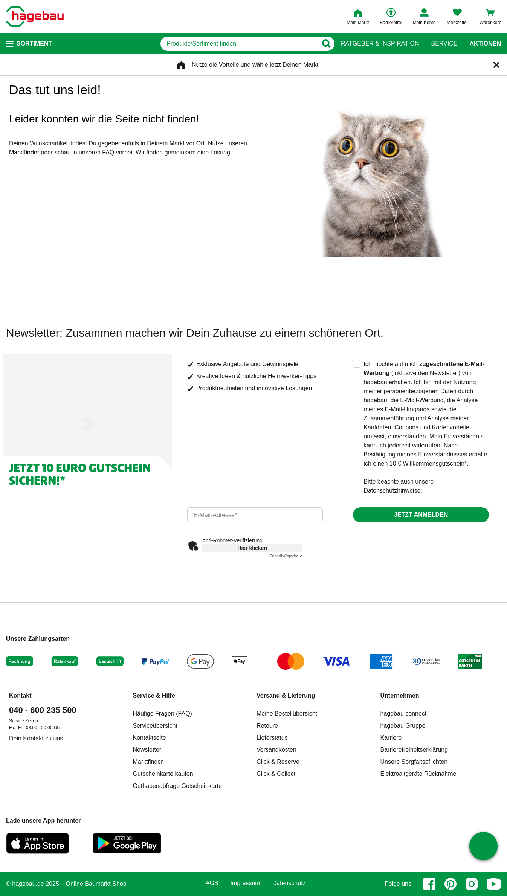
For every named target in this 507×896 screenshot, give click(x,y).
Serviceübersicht (155, 725)
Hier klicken (252, 548)
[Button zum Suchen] (326, 44)
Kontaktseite (149, 737)
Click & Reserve (278, 762)
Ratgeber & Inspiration (380, 44)
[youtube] (494, 884)
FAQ (108, 152)
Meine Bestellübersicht (287, 713)
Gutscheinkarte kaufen (163, 774)
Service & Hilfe (154, 695)
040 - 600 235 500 (42, 710)
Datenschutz (289, 883)
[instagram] (472, 884)
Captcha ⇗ (286, 556)
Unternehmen (399, 695)
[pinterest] (450, 884)
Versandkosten (276, 749)
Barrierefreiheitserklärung (414, 749)
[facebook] (429, 884)
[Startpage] (35, 16)
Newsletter (147, 749)
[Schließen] (496, 64)
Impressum (245, 883)
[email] (255, 515)
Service (444, 44)
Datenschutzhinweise (391, 490)
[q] (239, 44)
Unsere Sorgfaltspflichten (414, 762)
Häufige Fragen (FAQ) (162, 713)
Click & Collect (276, 774)
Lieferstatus (272, 737)
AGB (212, 883)
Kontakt (20, 695)
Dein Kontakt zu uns (36, 738)
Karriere (391, 737)
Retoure (267, 725)
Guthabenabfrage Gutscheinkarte (177, 786)
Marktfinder (24, 152)
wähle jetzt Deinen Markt (285, 64)
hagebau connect (403, 713)
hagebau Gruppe (403, 725)
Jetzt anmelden (421, 514)
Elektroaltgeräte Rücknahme (418, 774)
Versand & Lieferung (286, 695)
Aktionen (485, 44)
